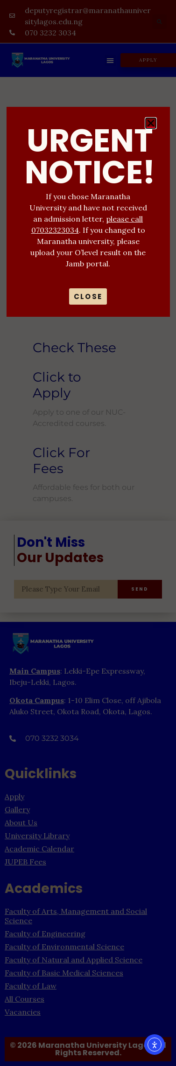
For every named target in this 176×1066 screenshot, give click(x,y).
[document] (88, 533)
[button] (150, 123)
